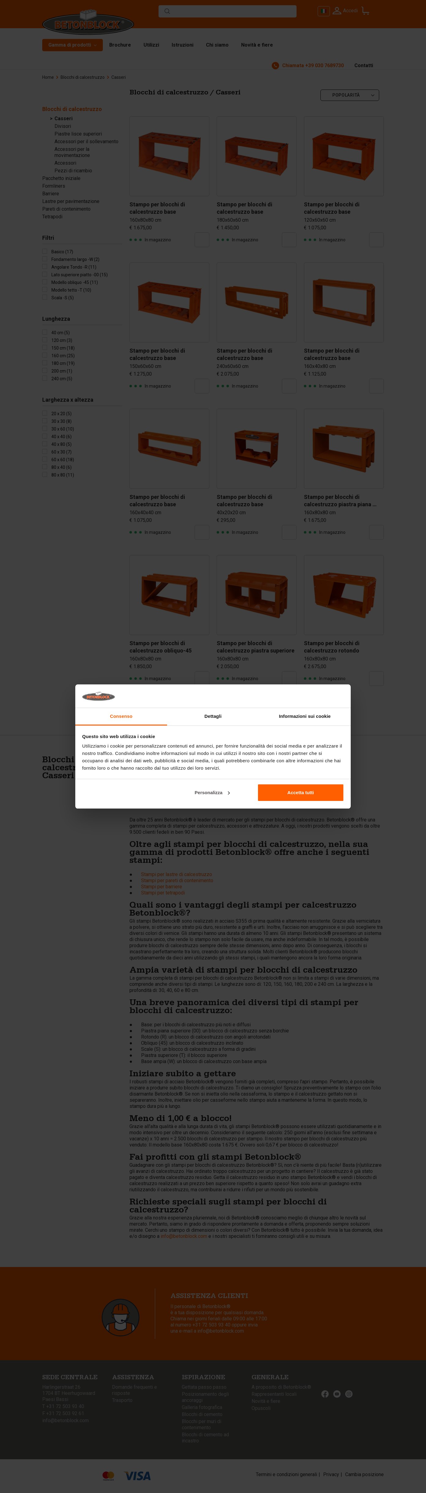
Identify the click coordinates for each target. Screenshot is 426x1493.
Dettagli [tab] (213, 716)
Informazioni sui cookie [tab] (305, 716)
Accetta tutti (300, 792)
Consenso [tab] (121, 716)
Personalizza (212, 792)
